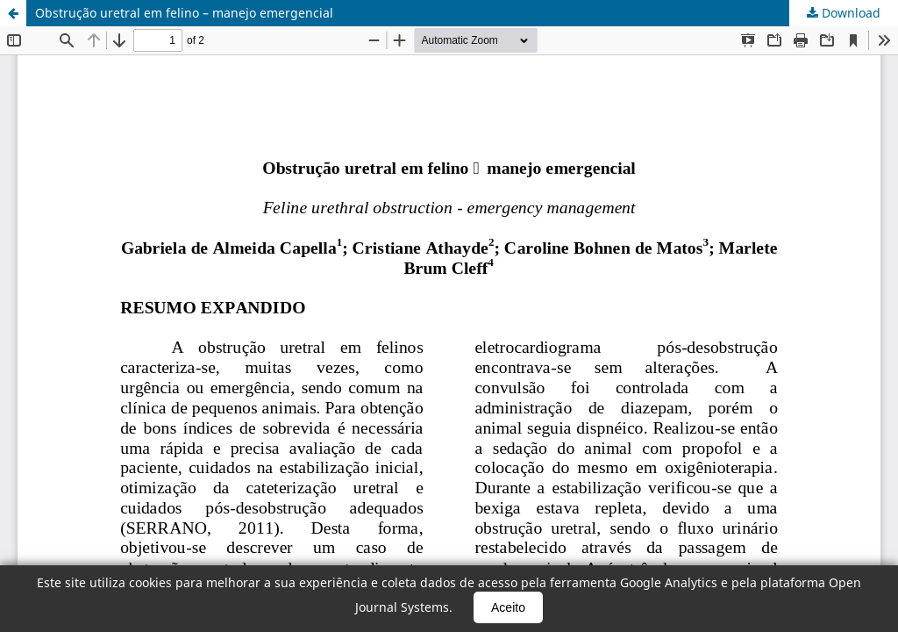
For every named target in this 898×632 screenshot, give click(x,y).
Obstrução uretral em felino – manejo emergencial (184, 12)
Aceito (508, 607)
